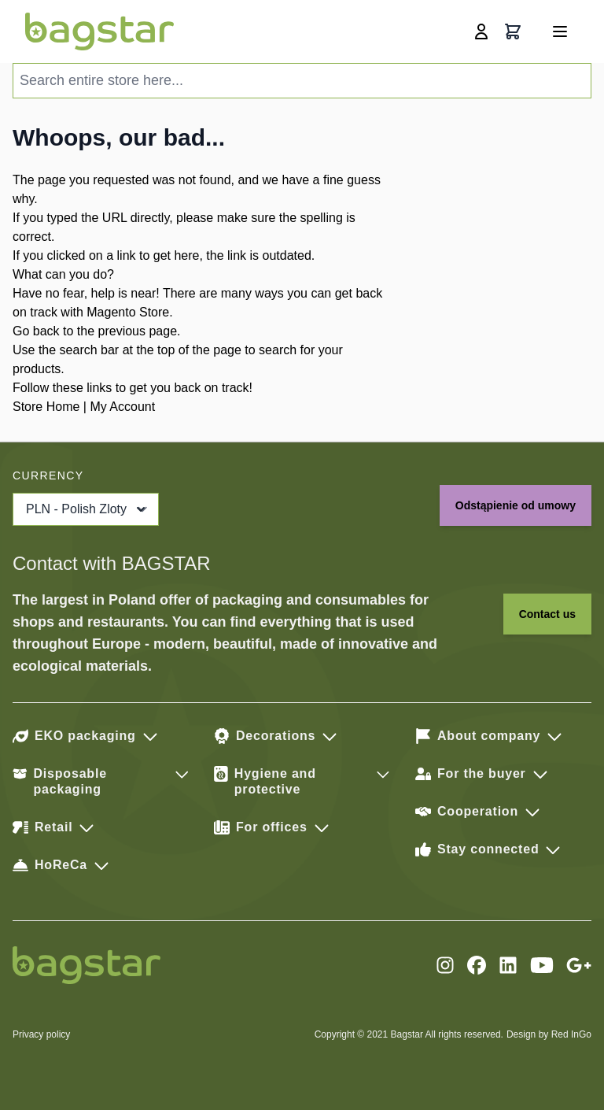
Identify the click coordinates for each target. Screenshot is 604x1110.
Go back (36, 331)
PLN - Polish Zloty (87, 509)
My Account (122, 406)
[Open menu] (560, 31)
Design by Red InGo (548, 1034)
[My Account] (481, 31)
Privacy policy (41, 1034)
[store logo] (99, 31)
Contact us (547, 614)
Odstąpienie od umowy (515, 505)
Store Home (46, 406)
